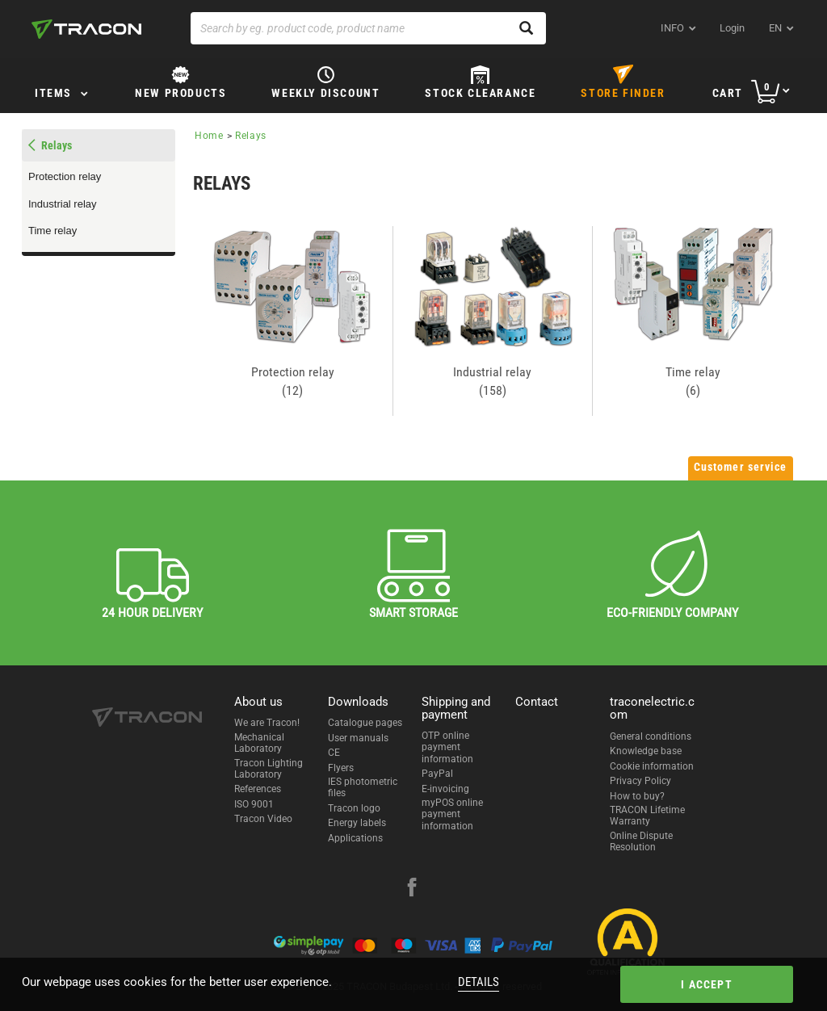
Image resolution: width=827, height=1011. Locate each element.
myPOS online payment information (452, 814)
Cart (727, 92)
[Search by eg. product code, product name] (368, 28)
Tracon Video (263, 818)
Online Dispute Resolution (641, 841)
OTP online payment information (447, 747)
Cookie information (652, 766)
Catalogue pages (365, 722)
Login (732, 28)
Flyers (341, 768)
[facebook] (412, 889)
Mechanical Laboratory (259, 743)
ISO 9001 (254, 804)
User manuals (358, 738)
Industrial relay (62, 204)
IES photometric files (362, 787)
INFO (672, 28)
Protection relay (64, 176)
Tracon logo (354, 808)
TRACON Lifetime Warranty (647, 815)
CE (334, 752)
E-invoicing (445, 789)
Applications (355, 838)
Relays (56, 145)
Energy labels (357, 823)
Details (478, 982)
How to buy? (637, 796)
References (257, 789)
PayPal (437, 773)
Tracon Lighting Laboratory (268, 768)
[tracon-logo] (86, 29)
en (775, 28)
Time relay (52, 230)
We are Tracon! (267, 722)
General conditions (650, 736)
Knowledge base (646, 751)
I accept (707, 984)
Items (53, 92)
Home (209, 135)
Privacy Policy (640, 781)
